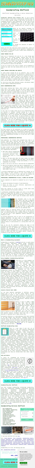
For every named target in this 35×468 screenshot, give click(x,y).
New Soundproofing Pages (7, 459)
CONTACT (27, 7)
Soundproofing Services (20, 440)
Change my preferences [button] (23, 464)
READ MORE (19, 323)
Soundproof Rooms (22, 444)
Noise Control (30, 440)
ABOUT (24, 7)
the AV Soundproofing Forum (11, 370)
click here (14, 367)
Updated (13, 459)
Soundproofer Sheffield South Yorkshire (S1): (12, 17)
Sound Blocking (8, 438)
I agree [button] (21, 462)
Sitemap (2, 459)
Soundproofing (12, 83)
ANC (8, 365)
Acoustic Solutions (5, 439)
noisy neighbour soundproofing (21, 339)
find (5, 387)
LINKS (21, 7)
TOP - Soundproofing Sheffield (8, 449)
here (8, 371)
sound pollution (23, 29)
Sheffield (18, 242)
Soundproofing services (19, 394)
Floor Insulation (17, 438)
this (25, 377)
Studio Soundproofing (28, 439)
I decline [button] (25, 462)
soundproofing (18, 21)
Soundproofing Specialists (7, 440)
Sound (14, 33)
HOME (18, 7)
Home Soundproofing (16, 439)
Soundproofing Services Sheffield (13, 406)
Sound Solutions (16, 443)
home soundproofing (15, 346)
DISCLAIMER (31, 7)
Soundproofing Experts (28, 438)
